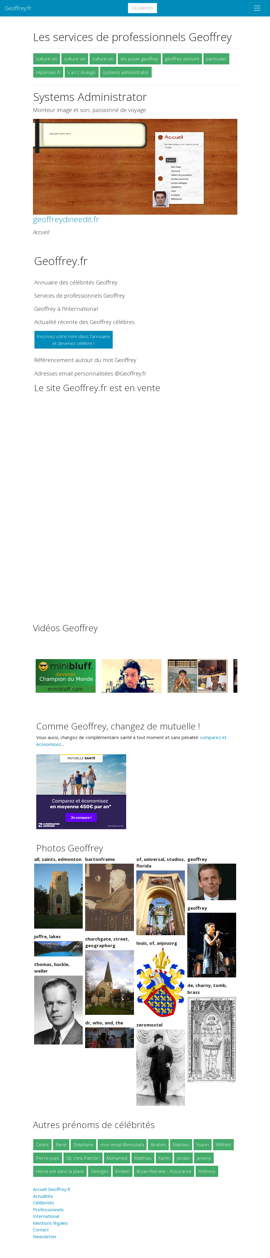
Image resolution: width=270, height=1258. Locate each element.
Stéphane (83, 1145)
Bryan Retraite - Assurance (164, 1171)
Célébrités (142, 8)
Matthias (143, 1158)
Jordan (183, 1158)
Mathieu (181, 1145)
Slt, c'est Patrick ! (83, 1158)
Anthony (206, 1171)
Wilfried (223, 1145)
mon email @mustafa (122, 1145)
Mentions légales (50, 1223)
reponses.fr (48, 72)
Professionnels (48, 1209)
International (46, 1216)
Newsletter (45, 1236)
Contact (41, 1230)
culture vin (46, 59)
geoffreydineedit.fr (66, 219)
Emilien (122, 1171)
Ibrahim (158, 1145)
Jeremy (204, 1158)
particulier (216, 59)
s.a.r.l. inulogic (81, 72)
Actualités (43, 1196)
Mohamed (117, 1158)
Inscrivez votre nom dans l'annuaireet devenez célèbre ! (73, 339)
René (61, 1145)
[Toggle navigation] (257, 8)
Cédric (42, 1145)
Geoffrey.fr (18, 8)
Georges (99, 1171)
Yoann (202, 1145)
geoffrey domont (182, 59)
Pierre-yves (47, 1158)
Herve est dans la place (60, 1171)
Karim (164, 1158)
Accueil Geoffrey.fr (52, 1189)
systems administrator (126, 72)
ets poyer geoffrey (139, 59)
